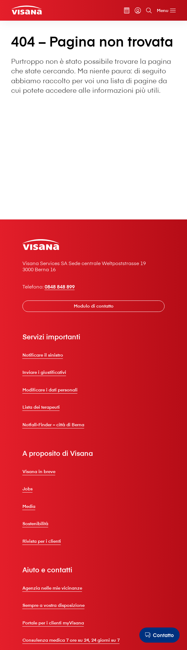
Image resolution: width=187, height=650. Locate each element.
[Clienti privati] (26, 10)
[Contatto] (159, 635)
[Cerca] (149, 10)
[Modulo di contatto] (93, 306)
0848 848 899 (60, 286)
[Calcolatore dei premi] (127, 10)
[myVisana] (138, 10)
